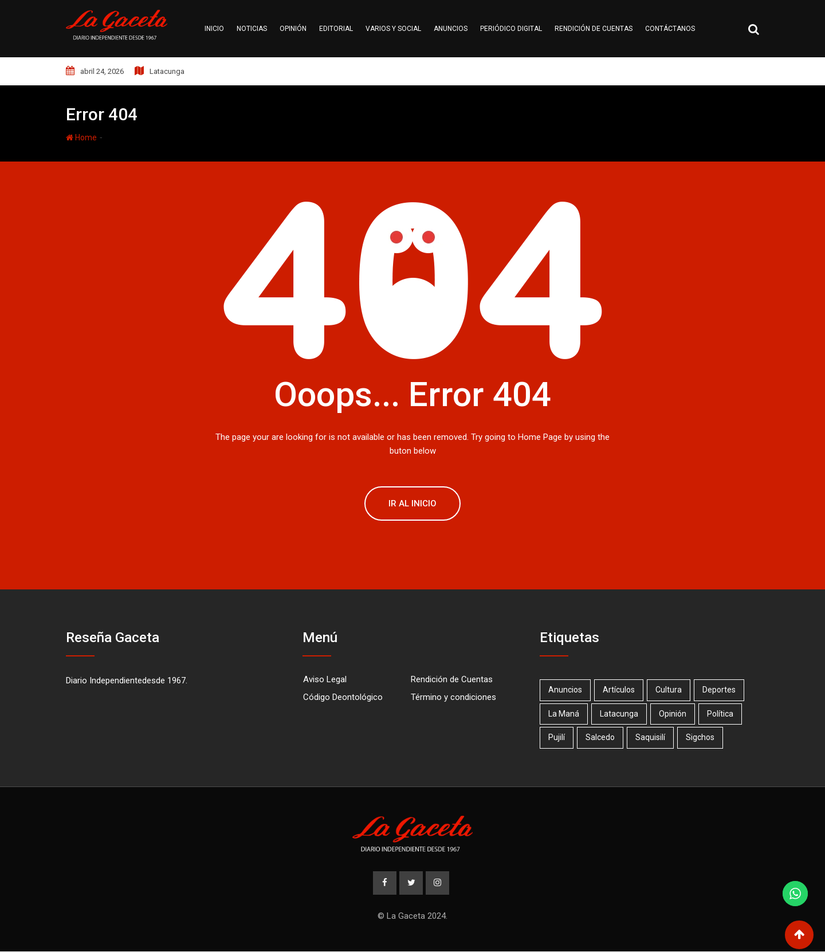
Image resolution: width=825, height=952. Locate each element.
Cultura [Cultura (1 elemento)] (671, 689)
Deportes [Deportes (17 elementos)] (723, 689)
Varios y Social (393, 29)
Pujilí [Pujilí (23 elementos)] (557, 737)
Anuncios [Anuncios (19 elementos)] (566, 689)
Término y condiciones (453, 697)
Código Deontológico (343, 697)
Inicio (214, 29)
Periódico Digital (511, 29)
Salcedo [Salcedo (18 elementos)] (601, 737)
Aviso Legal (325, 679)
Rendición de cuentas (593, 29)
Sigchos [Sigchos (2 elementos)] (704, 737)
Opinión (293, 29)
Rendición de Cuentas (452, 679)
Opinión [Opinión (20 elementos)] (675, 713)
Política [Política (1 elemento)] (724, 713)
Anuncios (450, 29)
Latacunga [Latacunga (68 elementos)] (621, 713)
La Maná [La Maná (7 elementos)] (564, 713)
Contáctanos (670, 29)
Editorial (336, 29)
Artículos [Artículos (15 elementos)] (620, 689)
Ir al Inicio (412, 503)
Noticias (252, 29)
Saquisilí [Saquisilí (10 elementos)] (653, 737)
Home (81, 137)
